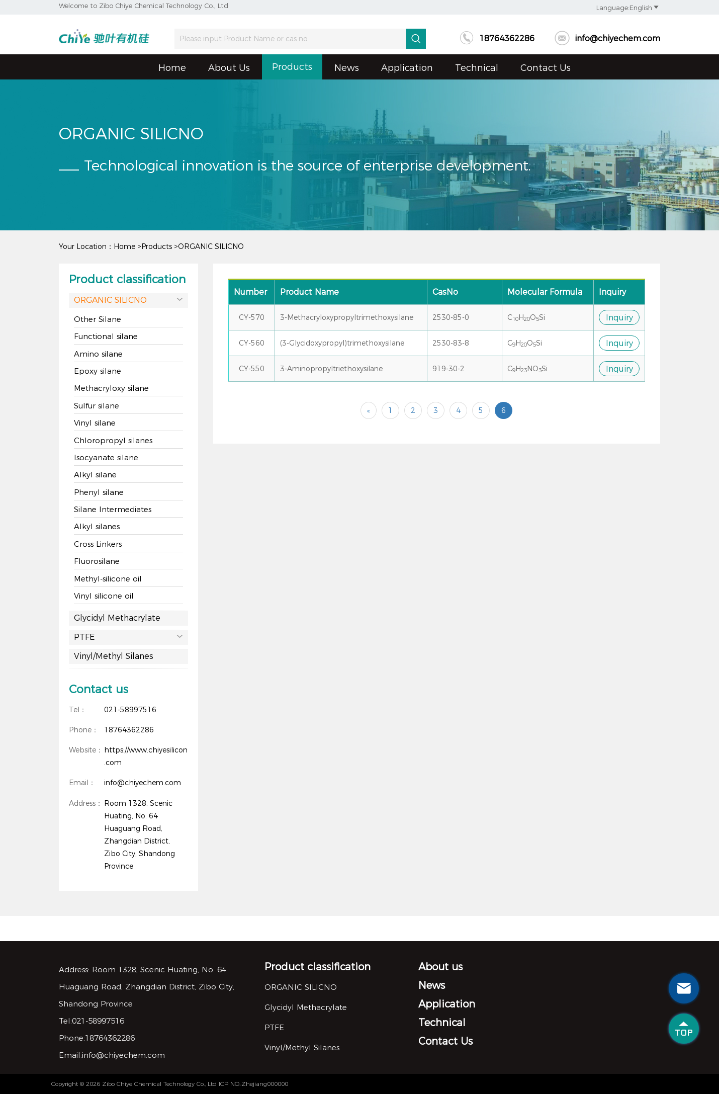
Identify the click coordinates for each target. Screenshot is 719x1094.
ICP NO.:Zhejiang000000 (253, 1083)
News (346, 67)
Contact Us (545, 67)
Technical (476, 67)
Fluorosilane (97, 561)
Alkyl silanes (97, 526)
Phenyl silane (99, 492)
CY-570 (251, 317)
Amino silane (98, 354)
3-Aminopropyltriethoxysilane (331, 368)
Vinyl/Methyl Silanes (113, 656)
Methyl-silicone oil (108, 578)
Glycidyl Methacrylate (117, 618)
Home (172, 67)
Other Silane (97, 319)
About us (229, 67)
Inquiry (619, 317)
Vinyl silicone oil (104, 596)
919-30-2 (448, 368)
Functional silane (106, 336)
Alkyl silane (95, 474)
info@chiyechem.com (607, 38)
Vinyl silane (95, 423)
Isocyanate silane (106, 457)
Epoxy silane (97, 371)
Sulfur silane (96, 405)
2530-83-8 (450, 343)
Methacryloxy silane (111, 388)
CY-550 (251, 368)
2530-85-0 (450, 317)
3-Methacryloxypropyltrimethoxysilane (346, 317)
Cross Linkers (98, 544)
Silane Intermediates (112, 509)
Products (292, 66)
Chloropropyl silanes (113, 440)
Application (407, 67)
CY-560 (251, 343)
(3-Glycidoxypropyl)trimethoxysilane (342, 343)
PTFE (128, 636)
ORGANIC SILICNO (211, 246)
